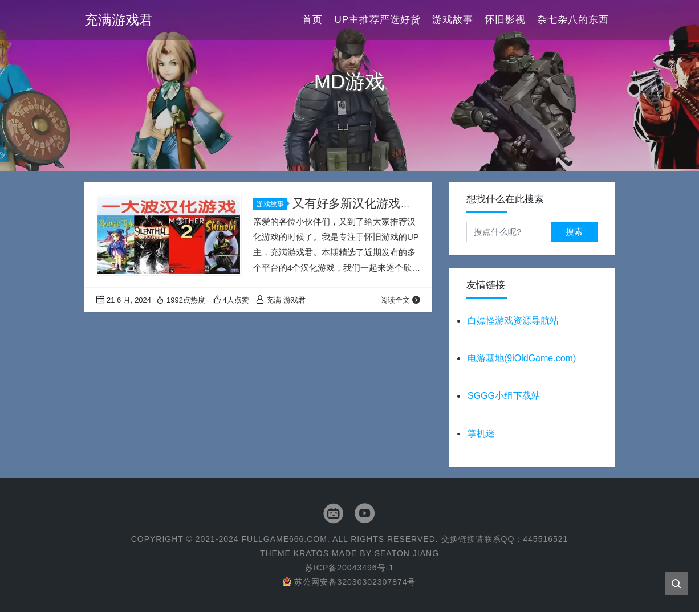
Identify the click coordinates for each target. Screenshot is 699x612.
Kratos (311, 553)
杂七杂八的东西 (573, 19)
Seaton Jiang (407, 553)
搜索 (574, 231)
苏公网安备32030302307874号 (349, 581)
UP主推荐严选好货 (377, 19)
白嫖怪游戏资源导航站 (513, 320)
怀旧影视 (505, 19)
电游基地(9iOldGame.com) (522, 358)
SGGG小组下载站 (504, 396)
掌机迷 (481, 433)
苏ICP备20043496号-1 (349, 567)
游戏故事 (452, 19)
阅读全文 (400, 300)
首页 (312, 19)
